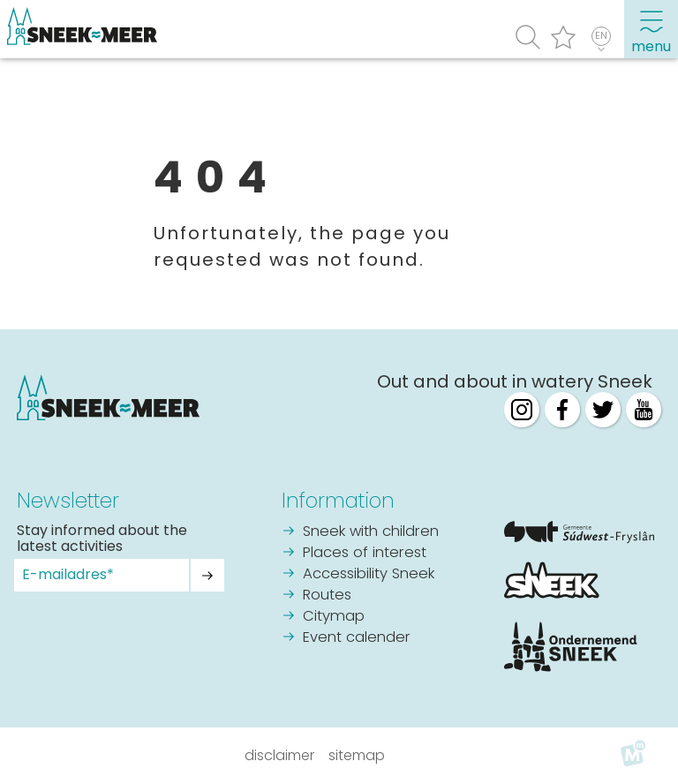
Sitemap (356, 755)
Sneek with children (371, 532)
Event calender (357, 638)
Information (338, 500)
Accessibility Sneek (368, 574)
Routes (327, 595)
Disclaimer (279, 755)
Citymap (334, 616)
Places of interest (364, 553)
